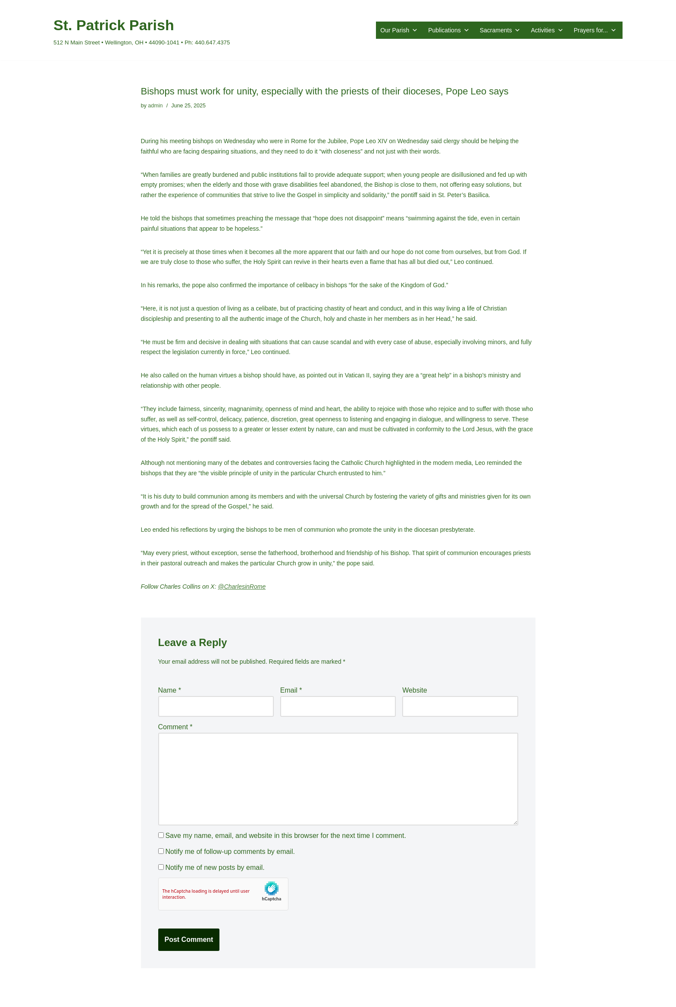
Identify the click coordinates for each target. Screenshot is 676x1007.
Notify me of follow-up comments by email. (230, 851)
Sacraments (500, 30)
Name (169, 690)
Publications (448, 30)
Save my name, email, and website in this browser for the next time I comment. (285, 835)
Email (291, 690)
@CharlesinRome (242, 586)
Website (414, 690)
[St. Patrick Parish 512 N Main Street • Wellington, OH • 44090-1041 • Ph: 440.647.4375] (141, 30)
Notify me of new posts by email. (214, 867)
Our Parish (399, 30)
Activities (547, 30)
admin (155, 106)
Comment (175, 727)
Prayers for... (595, 30)
